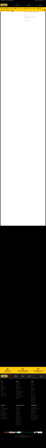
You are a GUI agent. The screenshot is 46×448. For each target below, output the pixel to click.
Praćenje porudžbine (34, 417)
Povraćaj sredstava (34, 429)
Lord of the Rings (18, 427)
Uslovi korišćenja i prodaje (34, 418)
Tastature (32, 393)
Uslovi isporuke (33, 424)
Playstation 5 (18, 394)
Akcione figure (18, 417)
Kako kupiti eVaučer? (4, 423)
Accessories (33, 403)
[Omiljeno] (44, 0)
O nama (2, 417)
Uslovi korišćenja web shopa (23, 445)
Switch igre (2, 397)
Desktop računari (33, 412)
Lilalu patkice (18, 419)
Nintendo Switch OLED (19, 403)
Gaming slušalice (33, 394)
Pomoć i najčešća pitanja (4, 418)
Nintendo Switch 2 (18, 398)
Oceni (25, 16)
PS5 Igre (2, 393)
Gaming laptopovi (33, 408)
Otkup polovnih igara (4, 419)
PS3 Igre (2, 402)
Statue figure (18, 423)
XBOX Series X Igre (3, 398)
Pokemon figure (18, 433)
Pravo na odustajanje (34, 428)
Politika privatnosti (33, 419)
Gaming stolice (33, 404)
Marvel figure (18, 432)
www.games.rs (19, 446)
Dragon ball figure (18, 429)
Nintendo (17, 399)
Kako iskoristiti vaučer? (4, 424)
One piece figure (18, 428)
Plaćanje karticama (33, 422)
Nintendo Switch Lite (19, 402)
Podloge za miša (33, 398)
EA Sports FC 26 (3, 404)
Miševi (32, 397)
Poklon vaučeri (3, 422)
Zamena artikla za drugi (34, 427)
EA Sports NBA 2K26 (4, 403)
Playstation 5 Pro (18, 393)
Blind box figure (18, 434)
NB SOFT (24, 446)
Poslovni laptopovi (33, 409)
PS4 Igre (2, 394)
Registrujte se (41, 0)
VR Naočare (17, 408)
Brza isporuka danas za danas (5, 428)
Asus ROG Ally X (18, 404)
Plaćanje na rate (33, 423)
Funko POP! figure (18, 418)
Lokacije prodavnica (4, 427)
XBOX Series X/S (18, 397)
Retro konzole (18, 407)
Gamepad (32, 399)
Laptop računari (33, 407)
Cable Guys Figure (18, 422)
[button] (43, 10)
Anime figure (18, 424)
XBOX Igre (2, 399)
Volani (32, 402)
